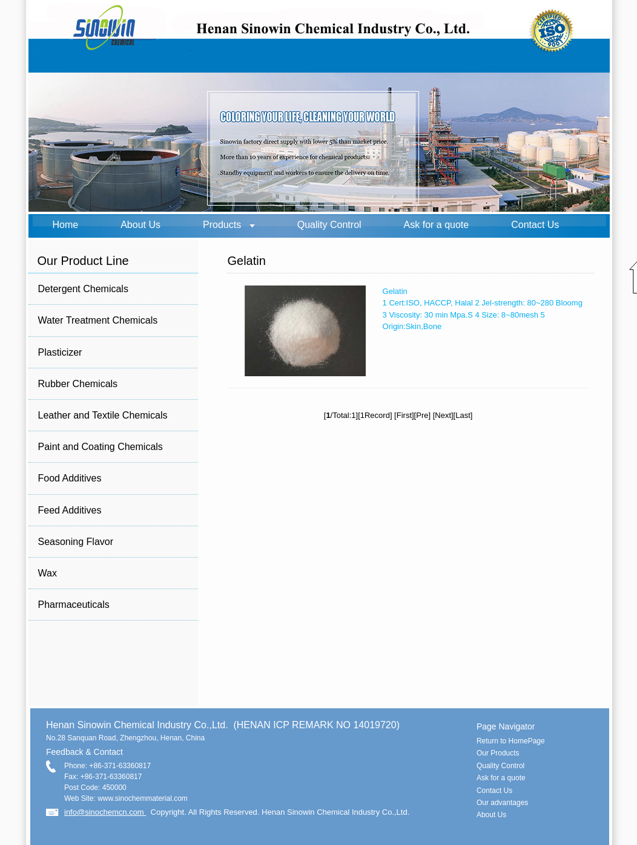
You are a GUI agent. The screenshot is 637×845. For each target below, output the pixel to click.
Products (222, 225)
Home (66, 225)
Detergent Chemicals (83, 289)
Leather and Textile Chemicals (103, 415)
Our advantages (502, 802)
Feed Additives (70, 510)
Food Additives (70, 478)
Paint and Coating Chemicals (100, 447)
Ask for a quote (436, 225)
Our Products (498, 753)
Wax (47, 573)
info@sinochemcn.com (105, 812)
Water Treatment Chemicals (98, 320)
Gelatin (395, 291)
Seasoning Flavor (76, 542)
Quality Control (329, 225)
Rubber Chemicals (78, 384)
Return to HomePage (511, 741)
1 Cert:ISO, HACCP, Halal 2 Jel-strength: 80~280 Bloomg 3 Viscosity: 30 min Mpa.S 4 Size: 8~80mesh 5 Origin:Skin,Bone (483, 314)
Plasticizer (60, 352)
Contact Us (535, 225)
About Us (140, 225)
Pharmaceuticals (74, 604)
